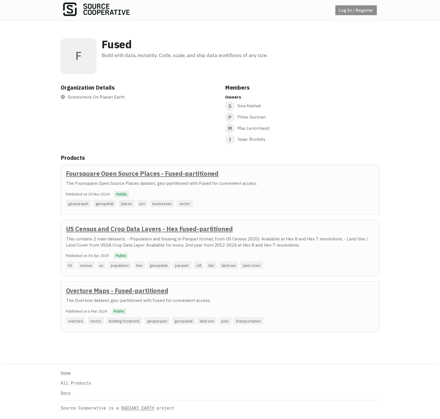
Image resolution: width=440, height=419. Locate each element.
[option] (220, 189)
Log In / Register (356, 10)
